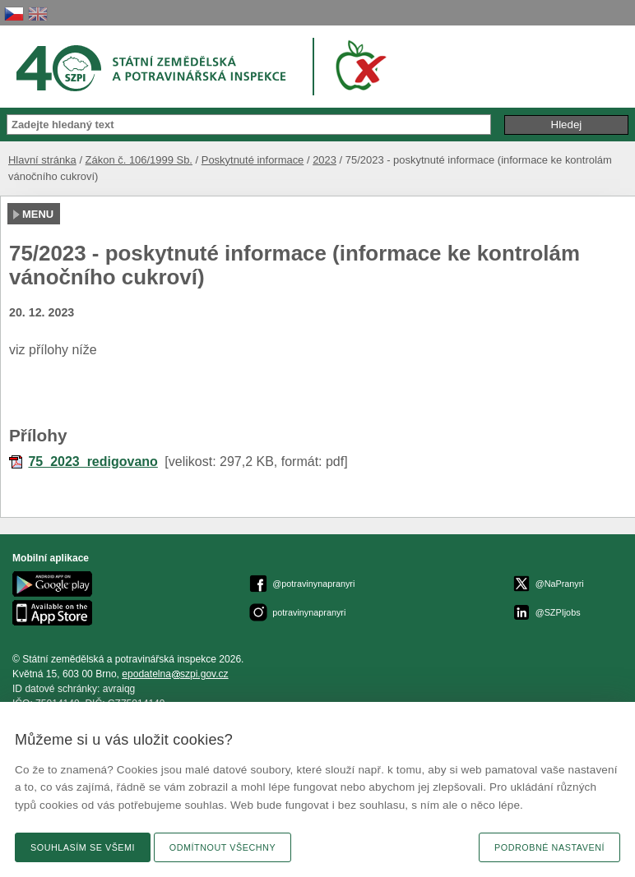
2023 (324, 160)
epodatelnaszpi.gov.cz (175, 674)
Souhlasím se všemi (82, 847)
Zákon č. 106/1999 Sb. (139, 160)
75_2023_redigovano (92, 462)
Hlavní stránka (42, 160)
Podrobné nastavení (549, 847)
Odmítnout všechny (222, 847)
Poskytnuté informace (253, 160)
